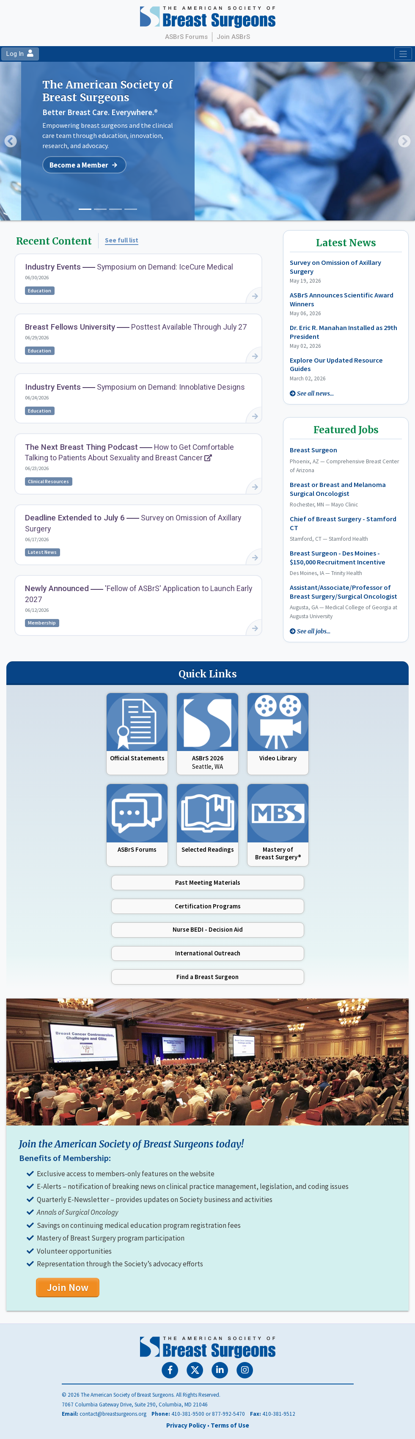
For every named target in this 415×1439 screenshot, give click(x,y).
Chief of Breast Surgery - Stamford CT (343, 523)
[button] (10, 141)
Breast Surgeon (313, 450)
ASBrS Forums (186, 37)
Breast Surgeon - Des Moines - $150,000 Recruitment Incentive (337, 558)
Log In (19, 54)
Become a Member (78, 164)
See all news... (315, 393)
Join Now (67, 1287)
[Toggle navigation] (403, 53)
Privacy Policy (186, 1425)
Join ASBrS (233, 37)
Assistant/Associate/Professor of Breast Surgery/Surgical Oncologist (343, 592)
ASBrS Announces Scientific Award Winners (341, 299)
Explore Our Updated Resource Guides (336, 365)
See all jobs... (313, 631)
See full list (121, 240)
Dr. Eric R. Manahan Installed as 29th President (343, 332)
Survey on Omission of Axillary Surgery (335, 267)
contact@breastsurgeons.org (113, 1413)
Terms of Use (230, 1425)
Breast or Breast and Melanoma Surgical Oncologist (338, 489)
